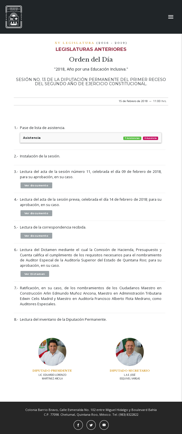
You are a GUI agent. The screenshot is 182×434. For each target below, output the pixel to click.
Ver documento (36, 185)
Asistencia (90, 138)
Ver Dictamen (34, 273)
